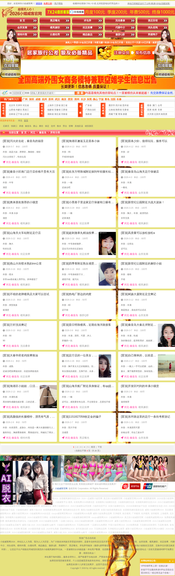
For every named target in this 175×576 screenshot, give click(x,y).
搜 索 (80, 93)
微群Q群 (120, 34)
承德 (21, 126)
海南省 (88, 114)
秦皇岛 (28, 126)
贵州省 (125, 105)
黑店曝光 (55, 20)
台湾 (160, 105)
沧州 (53, 126)
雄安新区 (89, 126)
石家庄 (6, 126)
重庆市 (112, 105)
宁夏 (115, 114)
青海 (120, 114)
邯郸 (71, 126)
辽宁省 (19, 114)
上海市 (50, 105)
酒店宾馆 (153, 20)
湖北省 (57, 114)
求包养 (87, 20)
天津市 (19, 105)
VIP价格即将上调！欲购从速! (154, 566)
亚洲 (149, 110)
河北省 (26, 105)
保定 (47, 126)
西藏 (111, 114)
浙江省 (64, 105)
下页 (100, 447)
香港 (149, 105)
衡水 (59, 126)
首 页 (22, 20)
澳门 (154, 105)
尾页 (93, 447)
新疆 (125, 114)
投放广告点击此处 (87, 538)
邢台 (65, 126)
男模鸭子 (153, 34)
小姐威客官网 (61, 488)
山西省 (12, 110)
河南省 (64, 114)
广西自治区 (90, 110)
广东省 (88, 105)
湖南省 (50, 114)
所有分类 (55, 132)
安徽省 (57, 110)
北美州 (157, 114)
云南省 (112, 110)
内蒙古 (19, 110)
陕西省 (118, 110)
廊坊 (41, 126)
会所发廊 (22, 27)
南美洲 (164, 114)
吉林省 (12, 114)
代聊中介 (120, 27)
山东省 (26, 114)
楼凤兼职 (55, 27)
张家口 (14, 126)
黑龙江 (26, 110)
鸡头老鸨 (153, 27)
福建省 (50, 110)
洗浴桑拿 (120, 20)
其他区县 (79, 126)
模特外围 (22, 34)
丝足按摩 (87, 27)
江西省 (64, 110)
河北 (20, 120)
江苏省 (57, 105)
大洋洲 (150, 114)
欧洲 (154, 110)
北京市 (12, 105)
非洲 (160, 110)
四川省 (118, 105)
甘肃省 (125, 110)
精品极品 (87, 34)
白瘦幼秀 (55, 34)
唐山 (35, 126)
